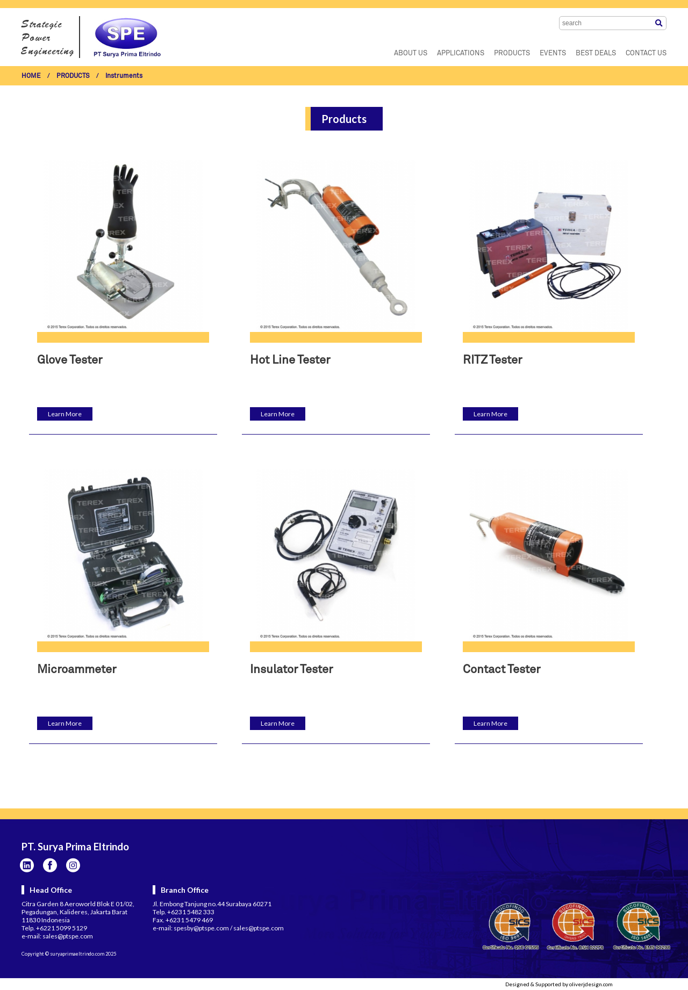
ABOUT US (410, 53)
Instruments (123, 76)
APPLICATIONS (460, 53)
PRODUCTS (512, 53)
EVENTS (553, 53)
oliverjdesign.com (591, 984)
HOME (31, 76)
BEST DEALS (596, 53)
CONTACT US (646, 53)
